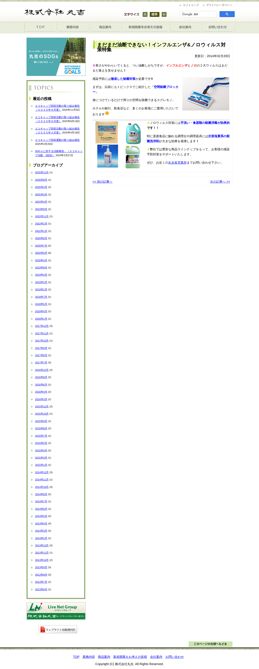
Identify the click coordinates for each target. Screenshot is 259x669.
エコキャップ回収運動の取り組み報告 (57, 140)
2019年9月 (41, 267)
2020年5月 (41, 253)
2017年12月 (42, 326)
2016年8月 (41, 377)
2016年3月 (41, 399)
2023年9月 (41, 209)
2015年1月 (41, 465)
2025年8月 (41, 180)
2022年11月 (42, 216)
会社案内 (186, 27)
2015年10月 (42, 413)
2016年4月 (41, 392)
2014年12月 (42, 472)
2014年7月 (41, 501)
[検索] (197, 14)
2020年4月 (41, 260)
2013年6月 (41, 589)
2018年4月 (41, 311)
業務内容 (73, 27)
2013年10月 (42, 560)
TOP (40, 27)
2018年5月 (41, 304)
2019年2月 (41, 282)
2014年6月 (41, 509)
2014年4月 (41, 523)
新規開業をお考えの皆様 (146, 27)
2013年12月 (42, 545)
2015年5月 (41, 443)
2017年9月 (41, 348)
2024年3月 (41, 201)
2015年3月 (41, 457)
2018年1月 (41, 318)
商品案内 (105, 27)
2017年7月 (41, 362)
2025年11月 (42, 172)
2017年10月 (42, 340)
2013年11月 (42, 552)
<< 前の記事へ (102, 181)
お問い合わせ (218, 27)
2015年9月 (41, 421)
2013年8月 (41, 574)
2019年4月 (41, 274)
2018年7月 (41, 297)
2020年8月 (41, 238)
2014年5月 (41, 516)
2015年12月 (42, 406)
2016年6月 (41, 384)
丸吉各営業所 (177, 162)
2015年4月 (41, 450)
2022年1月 (41, 231)
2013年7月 (41, 582)
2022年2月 (41, 223)
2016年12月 (42, 370)
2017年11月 (42, 333)
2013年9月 (41, 567)
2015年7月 (41, 435)
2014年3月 (41, 530)
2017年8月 (41, 355)
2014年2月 (41, 538)
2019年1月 (41, 289)
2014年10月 (42, 487)
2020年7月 (41, 245)
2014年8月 (41, 494)
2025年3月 (41, 194)
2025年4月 (41, 187)
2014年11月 (42, 479)
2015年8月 (41, 428)
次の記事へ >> (220, 181)
